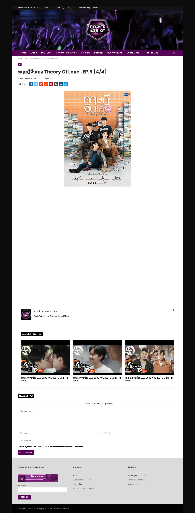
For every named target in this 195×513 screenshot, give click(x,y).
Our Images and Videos (137, 476)
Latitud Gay (155, 52)
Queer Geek (135, 52)
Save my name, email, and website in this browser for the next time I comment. (51, 447)
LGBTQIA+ (47, 52)
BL (20, 64)
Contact (95, 8)
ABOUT (46, 8)
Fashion (100, 52)
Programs (71, 8)
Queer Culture (117, 52)
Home (23, 52)
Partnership (77, 484)
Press (75, 476)
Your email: (42, 488)
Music (34, 52)
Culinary (87, 52)
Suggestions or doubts (82, 480)
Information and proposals (83, 488)
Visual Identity (58, 8)
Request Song (84, 8)
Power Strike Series (67, 52)
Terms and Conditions (136, 480)
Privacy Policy (133, 484)
